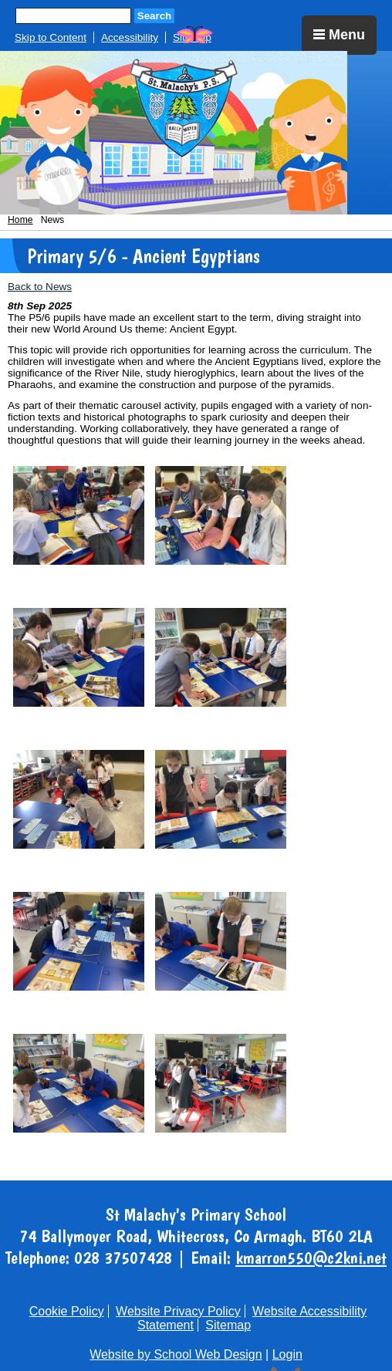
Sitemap (228, 1325)
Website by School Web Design (176, 1354)
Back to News (40, 286)
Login (287, 1354)
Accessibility (129, 37)
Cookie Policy (66, 1311)
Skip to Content (50, 37)
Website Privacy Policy (178, 1311)
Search (154, 16)
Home (20, 219)
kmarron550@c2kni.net (311, 1257)
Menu (339, 34)
